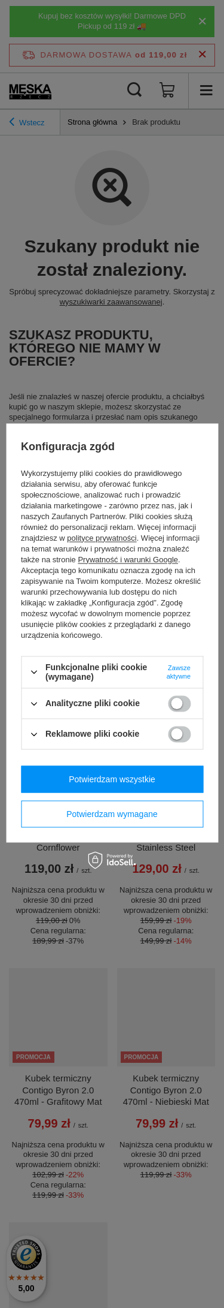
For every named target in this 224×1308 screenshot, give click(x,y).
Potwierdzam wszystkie (112, 779)
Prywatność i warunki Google (128, 559)
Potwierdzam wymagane (112, 814)
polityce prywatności (101, 538)
